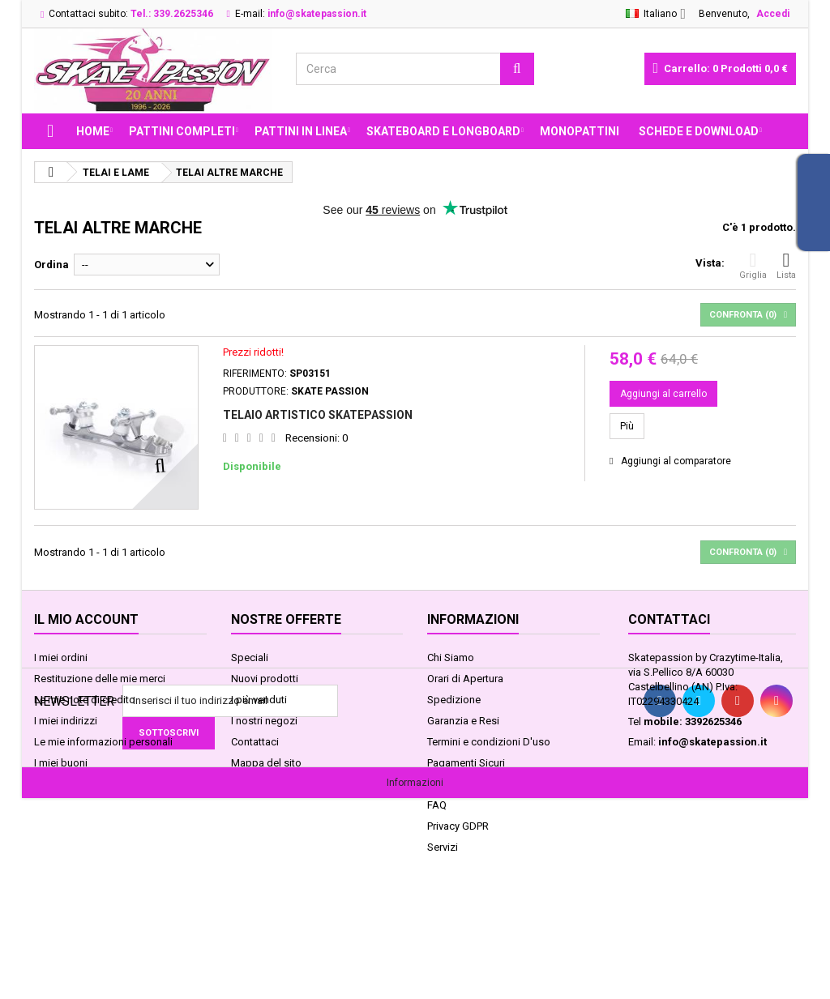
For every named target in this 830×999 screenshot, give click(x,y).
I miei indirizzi (65, 721)
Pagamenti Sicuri (466, 763)
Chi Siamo (450, 657)
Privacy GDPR (458, 826)
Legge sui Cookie (468, 784)
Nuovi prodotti (264, 678)
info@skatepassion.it (712, 742)
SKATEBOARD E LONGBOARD (443, 131)
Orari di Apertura (465, 678)
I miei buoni (61, 763)
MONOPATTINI (579, 131)
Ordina (51, 264)
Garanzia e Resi (463, 721)
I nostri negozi (264, 721)
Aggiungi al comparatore (676, 461)
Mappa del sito (266, 763)
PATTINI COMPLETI (182, 131)
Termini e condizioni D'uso (488, 742)
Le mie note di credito (84, 700)
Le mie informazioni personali (103, 742)
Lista (786, 265)
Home (92, 131)
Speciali (249, 657)
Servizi (442, 847)
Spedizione (454, 700)
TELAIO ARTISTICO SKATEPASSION (318, 414)
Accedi (772, 13)
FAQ (437, 805)
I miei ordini (61, 657)
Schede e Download (699, 131)
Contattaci (255, 742)
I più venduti (259, 700)
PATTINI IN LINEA (301, 131)
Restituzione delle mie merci (99, 678)
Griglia (753, 265)
